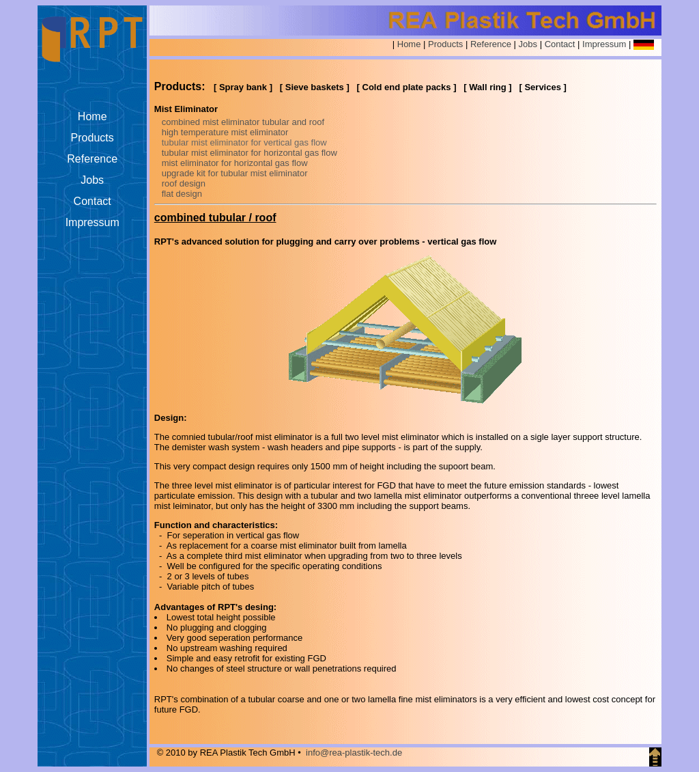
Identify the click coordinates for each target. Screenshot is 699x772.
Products (445, 44)
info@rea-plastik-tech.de (354, 752)
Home (409, 44)
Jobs (528, 44)
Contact (560, 44)
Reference (490, 44)
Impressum (604, 44)
